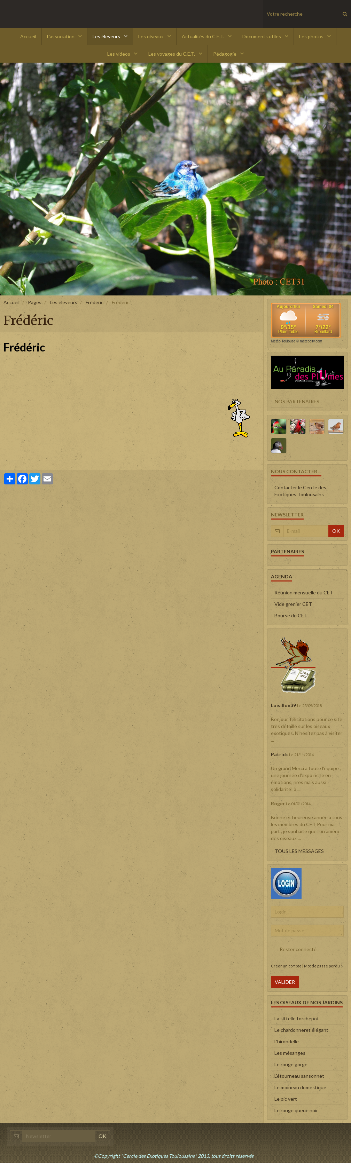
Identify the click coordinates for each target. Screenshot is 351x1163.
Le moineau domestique (300, 1087)
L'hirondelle (286, 1041)
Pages (34, 302)
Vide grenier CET (293, 604)
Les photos (312, 36)
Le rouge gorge (290, 1064)
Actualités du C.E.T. (203, 36)
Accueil (28, 36)
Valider (285, 982)
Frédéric (94, 302)
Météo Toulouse (283, 341)
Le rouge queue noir (296, 1110)
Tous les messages (299, 851)
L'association (61, 36)
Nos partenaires (297, 401)
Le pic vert (285, 1099)
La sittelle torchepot (296, 1018)
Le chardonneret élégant (301, 1030)
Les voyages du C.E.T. (172, 54)
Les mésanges (289, 1053)
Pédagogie (225, 54)
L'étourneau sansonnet (299, 1076)
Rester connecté (294, 949)
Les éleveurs (107, 36)
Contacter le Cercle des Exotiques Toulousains (300, 490)
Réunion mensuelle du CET (303, 592)
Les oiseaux (151, 36)
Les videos (119, 54)
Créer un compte (286, 966)
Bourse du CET (290, 615)
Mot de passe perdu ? (323, 966)
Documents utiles (262, 36)
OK (336, 531)
